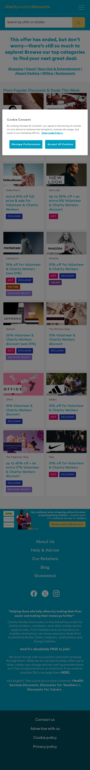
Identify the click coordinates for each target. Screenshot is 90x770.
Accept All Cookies (60, 144)
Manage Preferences (26, 144)
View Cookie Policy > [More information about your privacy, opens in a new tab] (52, 133)
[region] (45, 132)
